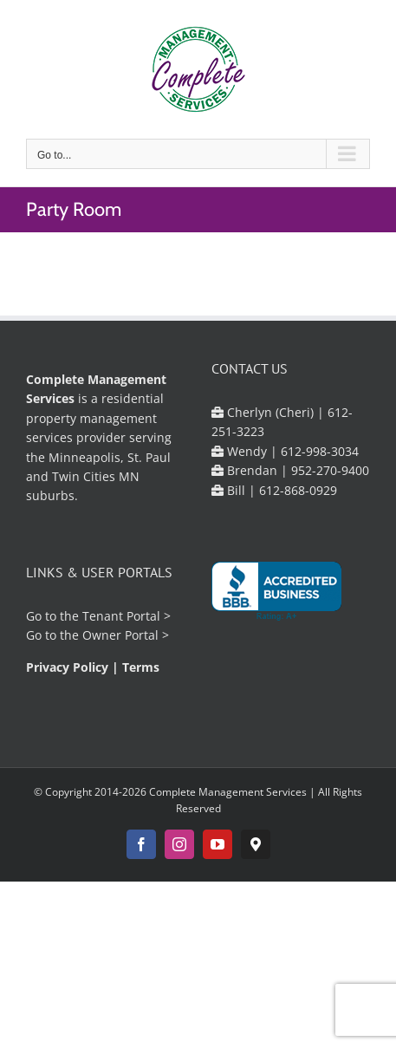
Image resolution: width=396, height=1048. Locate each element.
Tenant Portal (121, 616)
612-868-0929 (298, 490)
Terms (140, 667)
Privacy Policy (67, 667)
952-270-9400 (330, 470)
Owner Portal (120, 635)
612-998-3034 (320, 451)
